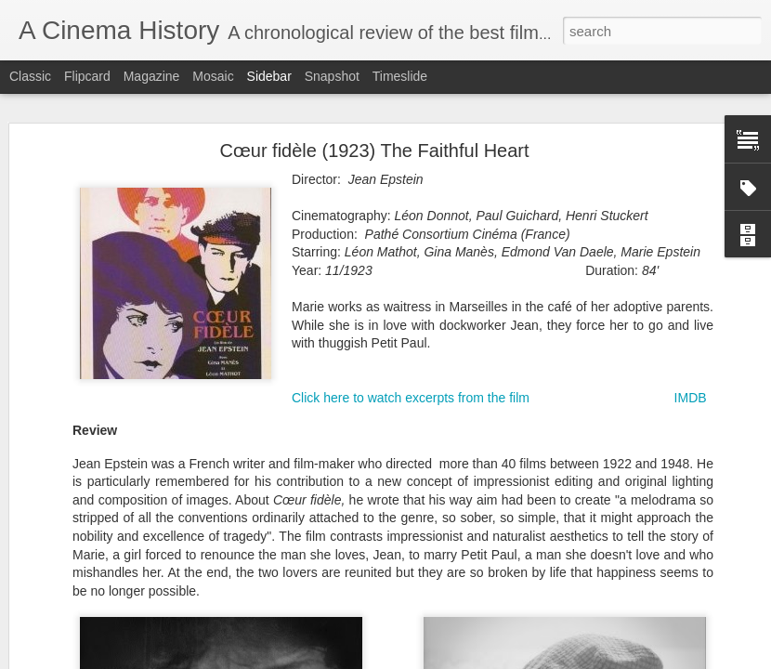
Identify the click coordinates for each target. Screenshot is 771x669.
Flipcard (87, 76)
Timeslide (399, 76)
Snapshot (332, 76)
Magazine (152, 76)
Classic (30, 76)
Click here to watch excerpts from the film (410, 397)
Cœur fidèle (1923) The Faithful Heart (374, 150)
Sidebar (269, 76)
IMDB (690, 397)
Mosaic (212, 76)
